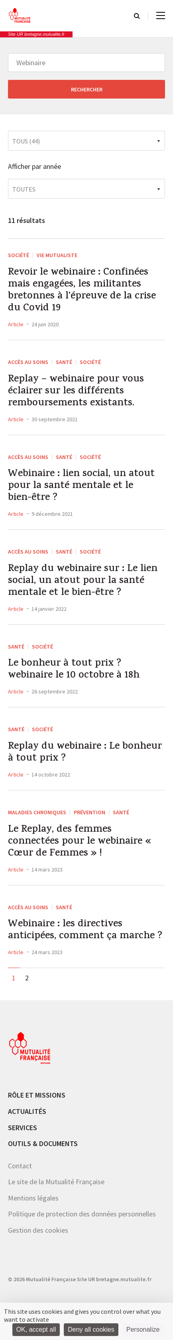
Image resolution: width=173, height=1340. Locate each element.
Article (16, 324)
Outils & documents (43, 1143)
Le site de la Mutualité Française (56, 1181)
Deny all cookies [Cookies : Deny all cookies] (91, 1329)
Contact (20, 1165)
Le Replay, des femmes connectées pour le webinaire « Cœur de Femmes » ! (79, 842)
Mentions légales (33, 1198)
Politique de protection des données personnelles (82, 1213)
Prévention (89, 812)
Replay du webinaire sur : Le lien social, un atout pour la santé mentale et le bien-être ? (82, 581)
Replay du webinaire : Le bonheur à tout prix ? (85, 753)
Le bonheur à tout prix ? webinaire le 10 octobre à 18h (74, 670)
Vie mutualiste (57, 255)
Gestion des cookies (38, 1230)
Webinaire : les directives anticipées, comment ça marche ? (85, 931)
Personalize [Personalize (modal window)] (143, 1329)
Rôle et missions (36, 1095)
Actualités (27, 1111)
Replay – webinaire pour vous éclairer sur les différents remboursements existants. (76, 392)
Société (18, 255)
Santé (64, 362)
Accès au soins (28, 362)
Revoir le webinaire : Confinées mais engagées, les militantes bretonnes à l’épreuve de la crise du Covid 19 (82, 291)
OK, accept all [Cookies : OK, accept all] (36, 1329)
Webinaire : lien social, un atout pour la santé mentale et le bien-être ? (81, 486)
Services (22, 1127)
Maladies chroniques (37, 812)
